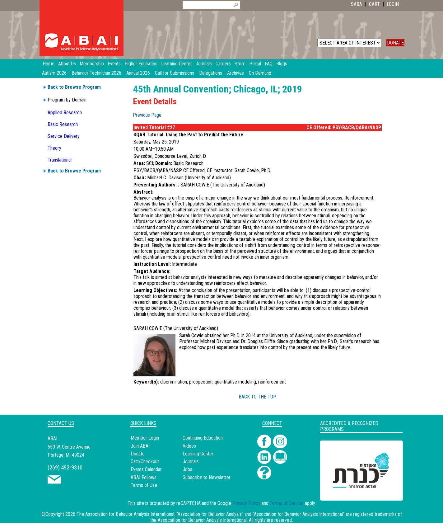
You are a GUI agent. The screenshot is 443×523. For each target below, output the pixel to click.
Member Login (145, 438)
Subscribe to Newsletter (207, 477)
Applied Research (65, 112)
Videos (189, 446)
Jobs (187, 469)
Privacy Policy (246, 503)
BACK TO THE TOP (257, 397)
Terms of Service (287, 503)
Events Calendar (146, 469)
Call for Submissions (174, 73)
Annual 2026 (138, 73)
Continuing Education (203, 438)
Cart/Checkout (145, 461)
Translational (60, 160)
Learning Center (198, 454)
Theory (54, 148)
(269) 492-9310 (65, 467)
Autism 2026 (54, 73)
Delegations (210, 73)
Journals (191, 461)
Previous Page (147, 115)
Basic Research (63, 124)
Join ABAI (140, 446)
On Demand (260, 73)
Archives (235, 73)
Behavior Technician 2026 (96, 73)
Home (48, 64)
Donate (138, 454)
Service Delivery (64, 136)
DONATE (395, 43)
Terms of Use (144, 485)
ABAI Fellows (143, 477)
